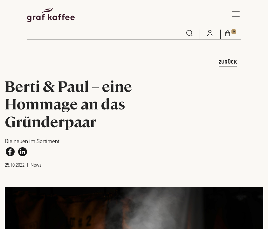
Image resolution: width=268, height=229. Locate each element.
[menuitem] (189, 33)
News (36, 165)
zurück (228, 62)
